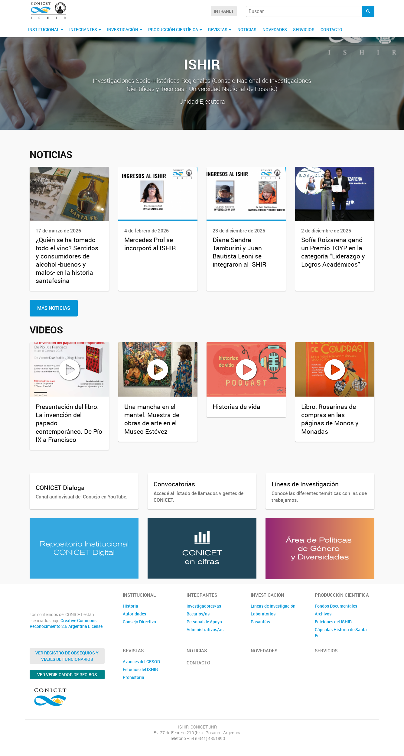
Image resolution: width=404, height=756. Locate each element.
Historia (130, 606)
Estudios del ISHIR (140, 669)
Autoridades (134, 614)
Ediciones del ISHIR (333, 622)
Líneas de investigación (273, 606)
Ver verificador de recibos (67, 674)
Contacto (331, 29)
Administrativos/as (205, 629)
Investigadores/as (204, 606)
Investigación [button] (124, 29)
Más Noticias (53, 308)
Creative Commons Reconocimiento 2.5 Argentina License (66, 623)
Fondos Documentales (336, 606)
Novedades (274, 29)
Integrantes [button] (85, 29)
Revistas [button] (219, 29)
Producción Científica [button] (175, 29)
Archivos (323, 614)
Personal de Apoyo (204, 622)
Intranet (224, 11)
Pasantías (260, 622)
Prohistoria (133, 677)
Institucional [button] (45, 29)
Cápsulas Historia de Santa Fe (341, 632)
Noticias (246, 29)
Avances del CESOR (141, 661)
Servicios (303, 29)
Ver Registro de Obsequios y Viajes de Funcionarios (67, 656)
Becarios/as (198, 614)
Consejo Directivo (139, 622)
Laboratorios (263, 614)
